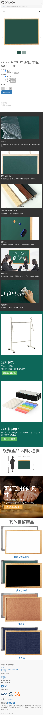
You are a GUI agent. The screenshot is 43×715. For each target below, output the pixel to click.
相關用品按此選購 (9, 439)
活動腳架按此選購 (9, 373)
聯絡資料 (3, 676)
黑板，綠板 (21, 590)
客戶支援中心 (5, 671)
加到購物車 (7, 92)
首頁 (2, 667)
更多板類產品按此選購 (13, 507)
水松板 (21, 624)
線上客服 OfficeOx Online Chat (9, 669)
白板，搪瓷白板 (21, 557)
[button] (3, 36)
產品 (4, 6)
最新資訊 (3, 678)
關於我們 (11, 699)
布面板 (21, 657)
